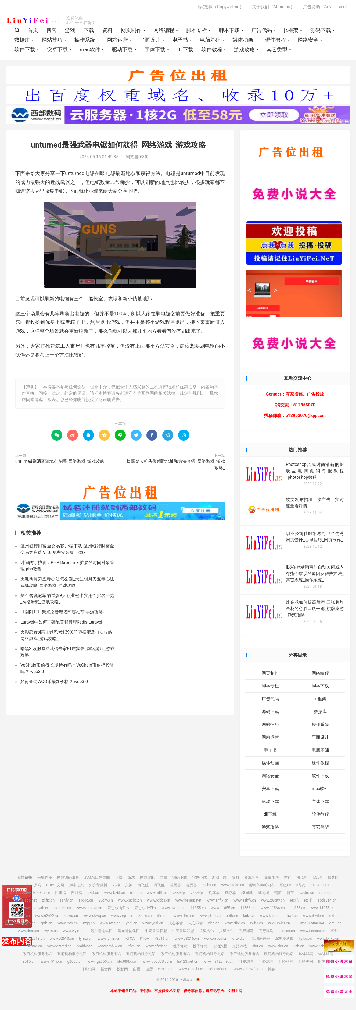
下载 (89, 31)
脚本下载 (229, 31)
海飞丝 (302, 879)
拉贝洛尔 (206, 933)
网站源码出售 (68, 879)
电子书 (180, 41)
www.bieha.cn (232, 887)
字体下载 (155, 51)
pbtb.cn (232, 917)
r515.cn (29, 963)
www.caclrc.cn (130, 902)
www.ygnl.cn (152, 925)
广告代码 (261, 31)
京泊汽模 (220, 948)
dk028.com (319, 887)
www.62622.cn (47, 917)
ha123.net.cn (187, 963)
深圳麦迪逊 (261, 940)
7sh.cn (298, 948)
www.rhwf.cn (313, 917)
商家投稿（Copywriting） (220, 7)
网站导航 (147, 879)
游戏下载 (219, 879)
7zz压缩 (178, 894)
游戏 (70, 31)
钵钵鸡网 (306, 955)
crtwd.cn (239, 940)
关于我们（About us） (273, 7)
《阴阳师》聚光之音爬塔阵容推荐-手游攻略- (62, 614)
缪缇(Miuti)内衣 (262, 887)
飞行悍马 (246, 933)
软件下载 (24, 51)
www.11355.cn (322, 910)
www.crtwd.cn (215, 940)
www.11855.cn (223, 910)
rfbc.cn (213, 925)
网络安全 (308, 41)
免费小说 (271, 879)
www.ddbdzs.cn (89, 910)
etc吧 (294, 902)
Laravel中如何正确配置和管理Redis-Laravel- (61, 624)
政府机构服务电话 (37, 955)
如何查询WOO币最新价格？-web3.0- (54, 683)
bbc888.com (127, 963)
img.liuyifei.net (312, 925)
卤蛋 (136, 971)
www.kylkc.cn (328, 940)
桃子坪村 (180, 948)
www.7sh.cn (319, 948)
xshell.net (166, 971)
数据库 (22, 41)
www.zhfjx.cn (217, 902)
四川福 (60, 894)
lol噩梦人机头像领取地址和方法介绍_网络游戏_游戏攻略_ (176, 466)
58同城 (247, 894)
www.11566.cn (273, 910)
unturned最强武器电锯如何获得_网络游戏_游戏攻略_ (120, 147)
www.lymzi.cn (109, 940)
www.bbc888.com (157, 963)
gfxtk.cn (133, 948)
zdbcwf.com (218, 971)
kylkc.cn (32, 22)
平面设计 (150, 41)
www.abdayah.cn (35, 910)
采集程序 (44, 879)
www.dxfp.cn (24, 925)
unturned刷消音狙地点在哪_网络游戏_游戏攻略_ (60, 463)
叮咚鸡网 (246, 963)
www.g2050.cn (100, 963)
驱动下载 (122, 51)
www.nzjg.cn (110, 925)
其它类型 (277, 51)
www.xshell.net (191, 971)
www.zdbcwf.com (248, 971)
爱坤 (334, 933)
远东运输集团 (102, 933)
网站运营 (117, 41)
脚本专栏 (196, 31)
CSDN (317, 879)
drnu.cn (335, 925)
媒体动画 (242, 41)
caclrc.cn (306, 894)
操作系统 (84, 41)
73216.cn (162, 940)
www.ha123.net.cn (218, 963)
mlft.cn (136, 894)
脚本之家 (76, 887)
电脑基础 (210, 41)
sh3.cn (257, 948)
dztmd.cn (34, 948)
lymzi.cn (85, 940)
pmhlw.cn (84, 948)
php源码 (34, 887)
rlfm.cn (162, 917)
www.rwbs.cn (279, 925)
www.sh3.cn (278, 948)
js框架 (291, 31)
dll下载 (185, 51)
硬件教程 (275, 41)
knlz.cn (249, 917)
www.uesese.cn (313, 933)
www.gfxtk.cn (156, 948)
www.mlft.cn (157, 894)
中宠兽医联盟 (156, 933)
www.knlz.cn (270, 917)
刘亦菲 (214, 894)
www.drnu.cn (28, 933)
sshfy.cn (66, 902)
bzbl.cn (93, 894)
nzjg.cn (89, 925)
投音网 (106, 971)
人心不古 (175, 925)
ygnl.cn (131, 925)
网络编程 (163, 31)
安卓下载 (57, 51)
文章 (163, 879)
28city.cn (105, 902)
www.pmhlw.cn (110, 948)
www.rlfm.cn (184, 917)
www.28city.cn (273, 902)
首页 (33, 31)
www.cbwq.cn (94, 917)
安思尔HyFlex (118, 910)
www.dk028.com (36, 894)
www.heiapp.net (188, 902)
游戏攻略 (244, 51)
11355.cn (297, 910)
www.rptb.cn (67, 925)
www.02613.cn (62, 940)
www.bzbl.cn (114, 894)
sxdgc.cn (85, 902)
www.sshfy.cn (244, 902)
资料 (107, 31)
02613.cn (37, 940)
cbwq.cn (71, 917)
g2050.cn (74, 963)
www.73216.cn (187, 940)
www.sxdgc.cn (173, 910)
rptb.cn (46, 925)
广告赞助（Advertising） (326, 7)
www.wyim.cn (74, 933)
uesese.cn (287, 933)
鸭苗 (278, 894)
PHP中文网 (55, 887)
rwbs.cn (256, 925)
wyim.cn (51, 933)
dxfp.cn (335, 917)
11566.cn (248, 910)
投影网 (122, 971)
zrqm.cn (145, 917)
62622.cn (22, 917)
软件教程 (211, 51)
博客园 (333, 879)
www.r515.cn (51, 963)
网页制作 (131, 31)
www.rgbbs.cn (158, 902)
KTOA (130, 940)
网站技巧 (52, 41)
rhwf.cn (292, 917)
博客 (51, 31)
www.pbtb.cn (210, 917)
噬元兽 (175, 887)
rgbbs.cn (326, 894)
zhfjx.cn (48, 902)
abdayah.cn (327, 902)
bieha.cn (209, 887)
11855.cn (198, 910)
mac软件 (90, 51)
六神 (287, 879)
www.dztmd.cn (59, 948)
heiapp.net (28, 902)
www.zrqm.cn (122, 917)
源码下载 (320, 31)
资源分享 (251, 879)
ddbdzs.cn (62, 910)
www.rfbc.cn (235, 925)
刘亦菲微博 (98, 887)
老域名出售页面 (97, 879)
